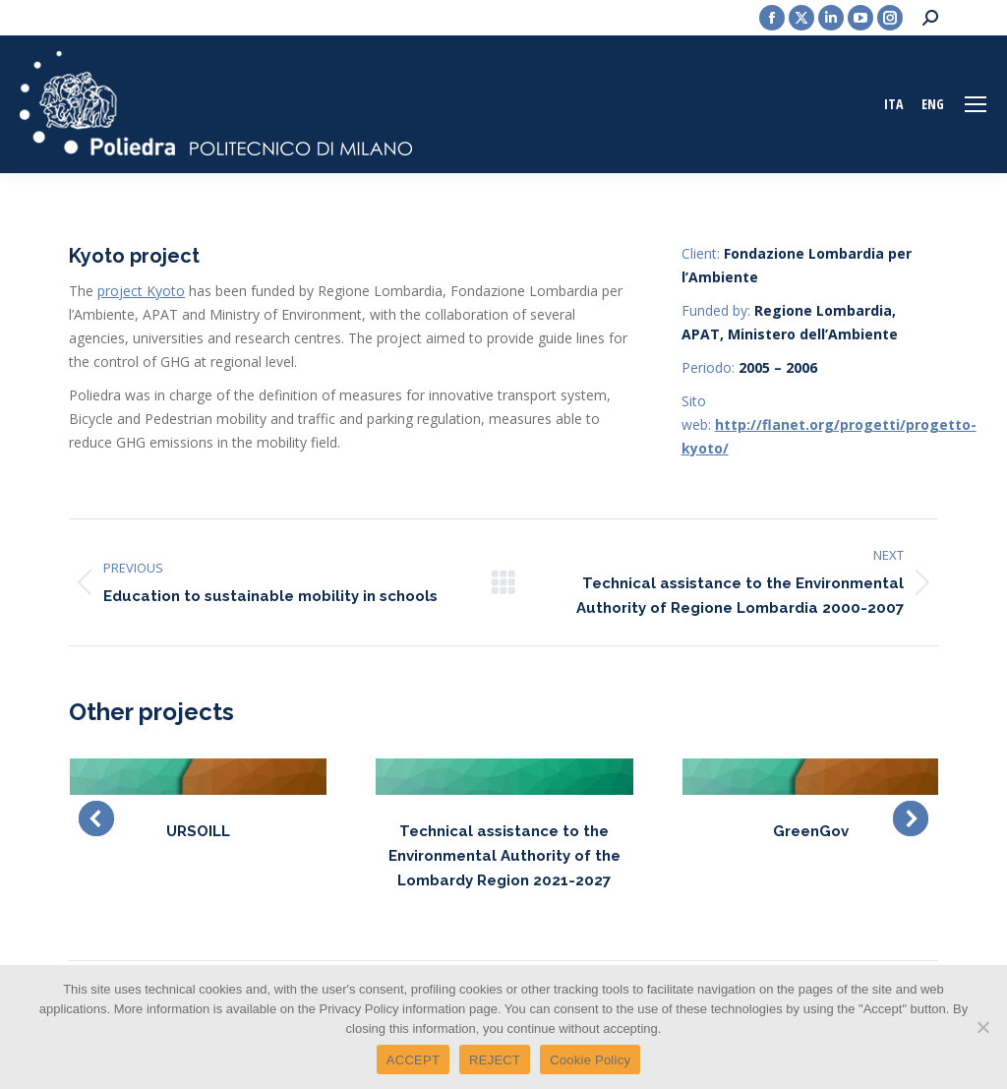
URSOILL (198, 831)
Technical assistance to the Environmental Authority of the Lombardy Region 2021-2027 (504, 855)
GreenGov (811, 831)
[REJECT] (982, 1027)
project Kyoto (141, 290)
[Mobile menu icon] (975, 104)
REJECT (494, 1060)
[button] (96, 818)
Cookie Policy (590, 1060)
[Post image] (198, 776)
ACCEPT (413, 1060)
